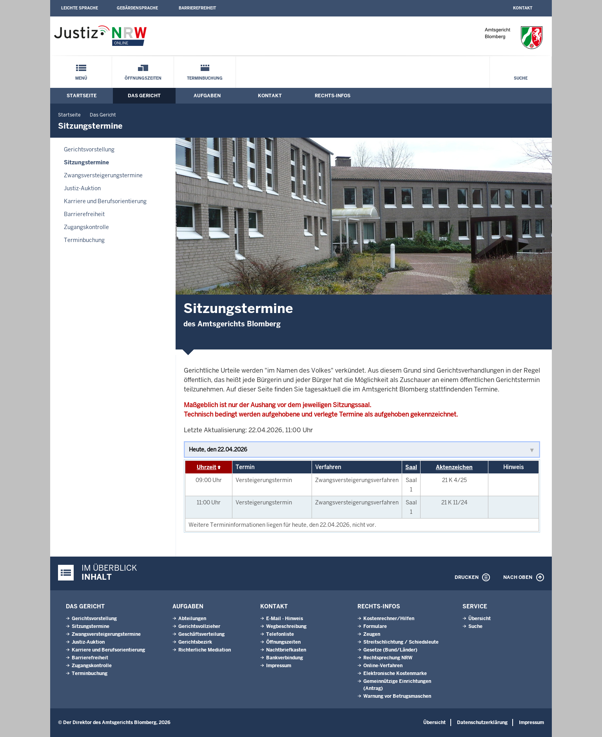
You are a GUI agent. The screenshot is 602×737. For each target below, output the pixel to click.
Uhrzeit (206, 467)
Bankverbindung (284, 658)
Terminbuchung (205, 78)
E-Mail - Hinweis (284, 618)
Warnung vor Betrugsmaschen (397, 696)
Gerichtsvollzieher (199, 626)
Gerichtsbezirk (195, 642)
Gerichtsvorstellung (89, 149)
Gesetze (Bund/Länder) (390, 650)
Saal (411, 467)
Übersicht (479, 618)
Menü (81, 78)
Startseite (82, 96)
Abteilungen (192, 618)
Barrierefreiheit (197, 8)
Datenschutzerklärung (482, 722)
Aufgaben (207, 96)
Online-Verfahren (383, 665)
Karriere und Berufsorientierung (105, 201)
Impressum (278, 665)
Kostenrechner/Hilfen (388, 618)
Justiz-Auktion (82, 188)
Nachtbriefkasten (286, 650)
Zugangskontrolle (86, 227)
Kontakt (522, 8)
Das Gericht (144, 96)
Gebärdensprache (137, 8)
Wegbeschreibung (286, 626)
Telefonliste (280, 634)
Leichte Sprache (79, 8)
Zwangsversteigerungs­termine (103, 175)
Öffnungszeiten (143, 78)
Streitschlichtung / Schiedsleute (401, 642)
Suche (521, 78)
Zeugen (371, 634)
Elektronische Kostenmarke (395, 673)
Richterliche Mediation (204, 650)
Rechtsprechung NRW (387, 658)
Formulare (375, 626)
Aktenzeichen (454, 467)
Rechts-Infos (332, 96)
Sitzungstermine (86, 162)
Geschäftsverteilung (201, 634)
